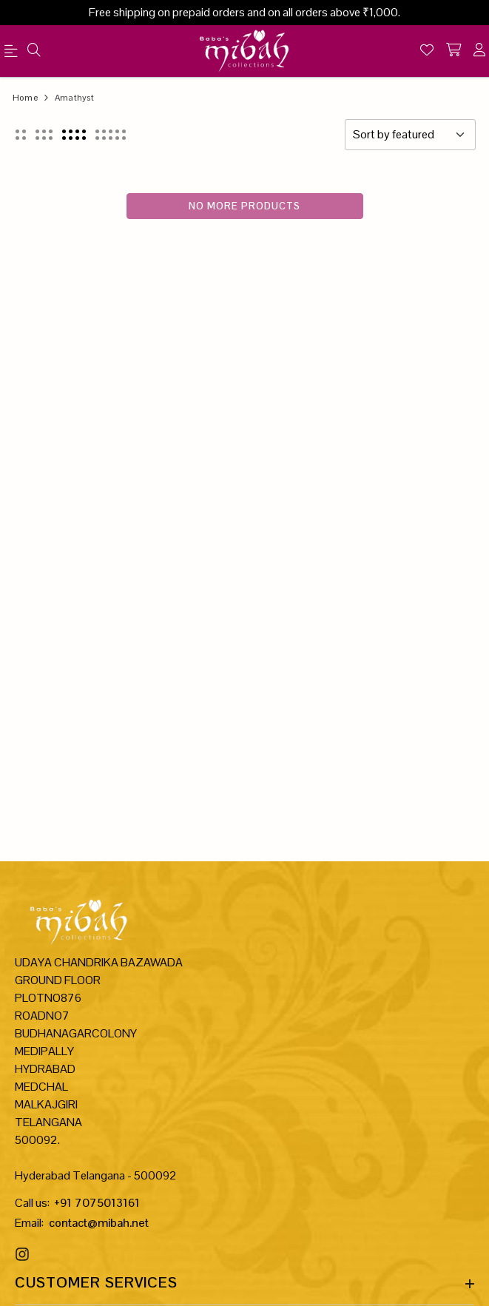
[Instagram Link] (24, 1254)
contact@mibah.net (99, 1223)
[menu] (13, 54)
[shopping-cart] (453, 51)
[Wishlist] (427, 51)
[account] (479, 51)
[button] (20, 134)
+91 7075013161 (97, 1203)
